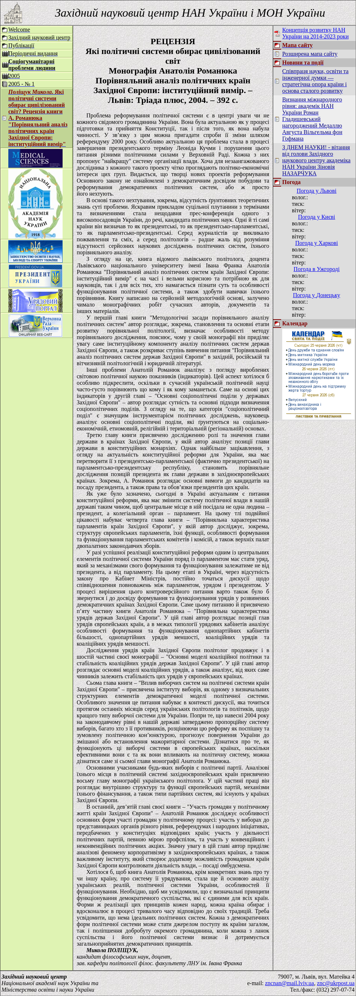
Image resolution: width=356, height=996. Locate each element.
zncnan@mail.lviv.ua (289, 983)
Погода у (316, 191)
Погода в (316, 269)
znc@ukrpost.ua (336, 983)
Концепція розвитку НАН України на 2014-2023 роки (315, 33)
